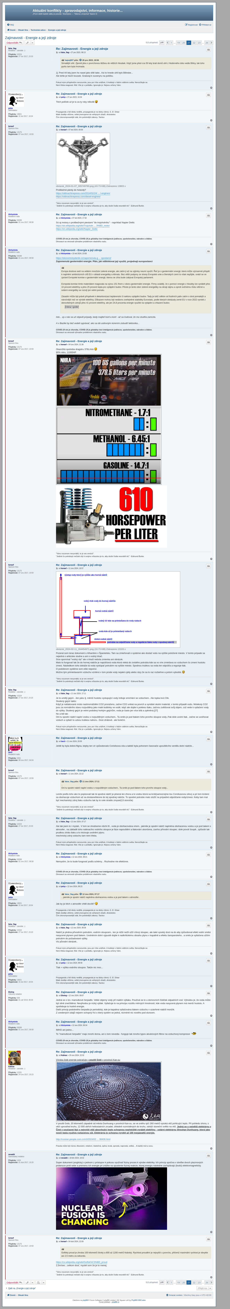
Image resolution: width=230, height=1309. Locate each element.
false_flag (12, 48)
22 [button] (194, 42)
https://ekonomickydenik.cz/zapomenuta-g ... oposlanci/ (83, 258)
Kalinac (11, 1067)
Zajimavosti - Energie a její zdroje (30, 38)
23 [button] (199, 42)
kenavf (11, 126)
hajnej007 (69, 60)
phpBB (85, 1300)
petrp (10, 108)
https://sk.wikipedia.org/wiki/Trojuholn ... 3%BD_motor (83, 225)
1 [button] (171, 42)
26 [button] (207, 42)
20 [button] (183, 42)
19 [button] (178, 42)
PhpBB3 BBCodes (138, 1300)
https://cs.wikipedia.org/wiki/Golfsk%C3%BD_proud (81, 1262)
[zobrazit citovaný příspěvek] (80, 60)
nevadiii (11, 1154)
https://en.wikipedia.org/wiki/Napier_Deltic (77, 229)
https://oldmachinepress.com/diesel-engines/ (78, 196)
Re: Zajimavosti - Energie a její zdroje (82, 48)
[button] (161, 43)
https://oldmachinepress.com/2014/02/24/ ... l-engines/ (83, 193)
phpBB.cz (115, 1302)
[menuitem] (10, 25)
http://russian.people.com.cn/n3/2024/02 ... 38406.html (83, 1139)
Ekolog (11, 992)
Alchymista (13, 214)
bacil (10, 752)
